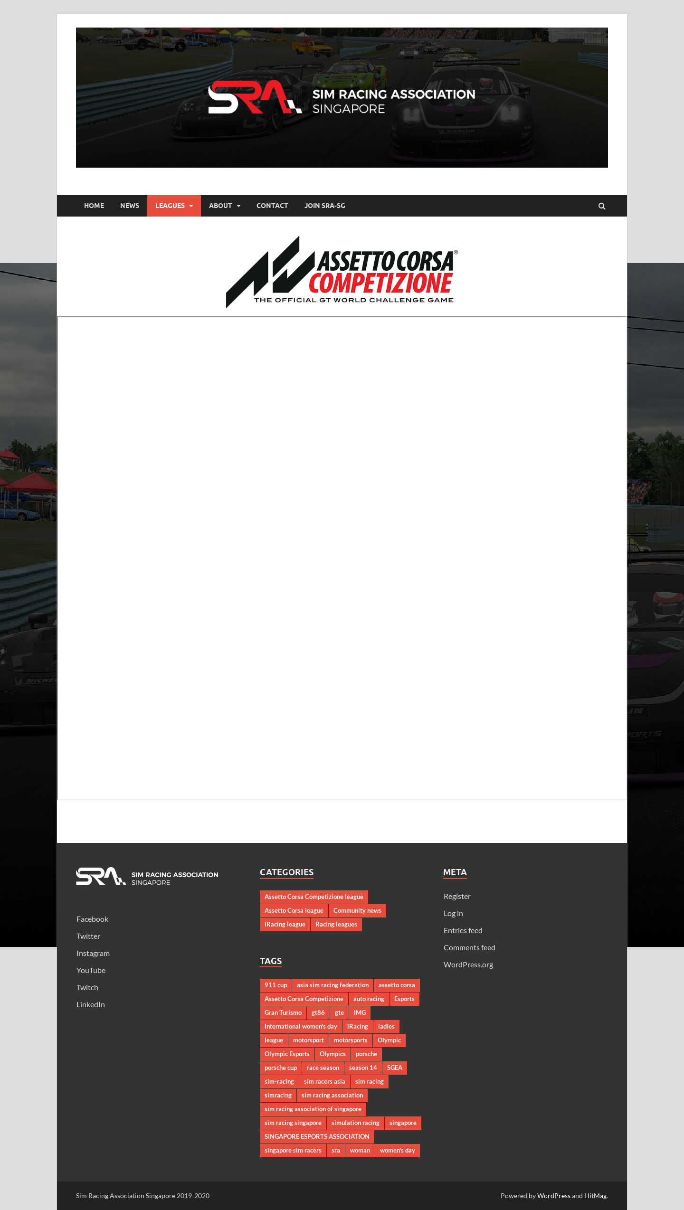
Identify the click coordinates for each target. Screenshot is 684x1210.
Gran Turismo (283, 1012)
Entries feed (463, 930)
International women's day (301, 1026)
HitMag (595, 1195)
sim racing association (332, 1095)
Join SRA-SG (324, 205)
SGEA (394, 1067)
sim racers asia (324, 1081)
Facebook (92, 918)
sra (336, 1150)
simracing (278, 1095)
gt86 (318, 1012)
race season (323, 1067)
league (274, 1040)
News (129, 205)
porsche (366, 1054)
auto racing (368, 998)
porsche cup (281, 1067)
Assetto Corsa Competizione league (314, 896)
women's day (397, 1150)
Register (457, 895)
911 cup (276, 985)
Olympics (333, 1054)
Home (94, 205)
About (220, 205)
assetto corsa (397, 985)
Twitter (88, 935)
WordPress (553, 1195)
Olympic (389, 1040)
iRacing (357, 1026)
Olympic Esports (287, 1054)
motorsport (308, 1040)
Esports (404, 998)
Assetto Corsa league (294, 910)
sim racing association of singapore (313, 1109)
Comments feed (469, 947)
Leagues (170, 205)
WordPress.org (468, 964)
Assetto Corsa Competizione (304, 998)
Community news (357, 910)
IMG (360, 1012)
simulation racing (356, 1122)
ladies (386, 1026)
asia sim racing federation (333, 985)
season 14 (363, 1067)
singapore (403, 1122)
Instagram (93, 952)
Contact (272, 205)
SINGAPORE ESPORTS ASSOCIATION (317, 1136)
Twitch (87, 987)
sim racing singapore (293, 1122)
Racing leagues (336, 924)
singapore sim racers (293, 1150)
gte (339, 1012)
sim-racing (279, 1081)
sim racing (369, 1081)
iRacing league (285, 924)
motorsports (351, 1040)
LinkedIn (90, 1004)
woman (360, 1150)
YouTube (90, 969)
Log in (453, 912)
